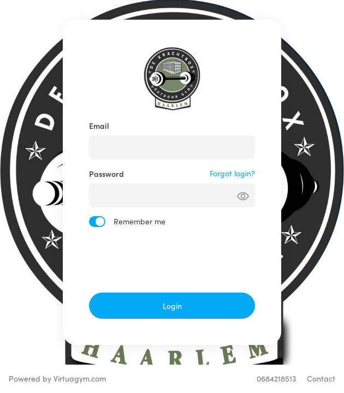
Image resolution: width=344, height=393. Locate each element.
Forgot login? (232, 173)
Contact (321, 378)
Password (106, 173)
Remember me (139, 221)
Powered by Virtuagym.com (57, 378)
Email (99, 125)
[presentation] (172, 260)
